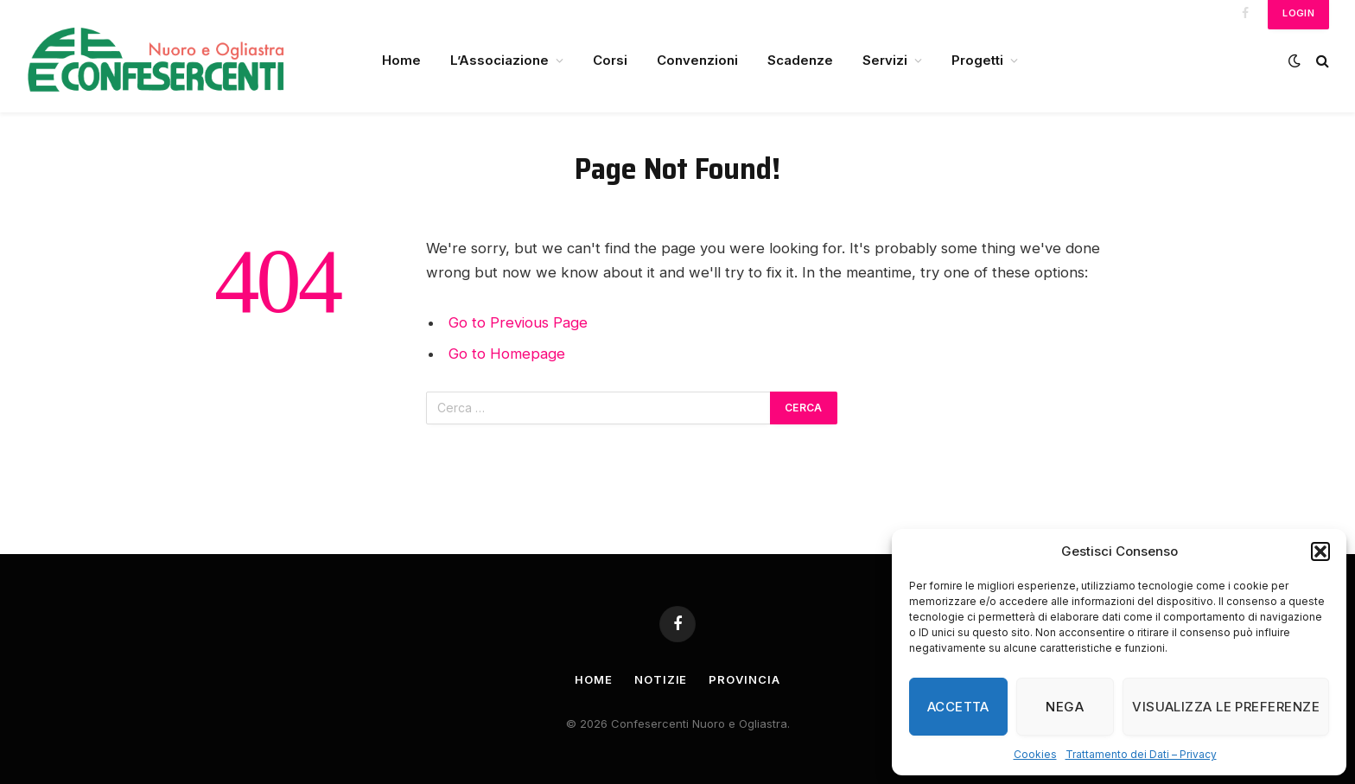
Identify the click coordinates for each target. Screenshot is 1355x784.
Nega (1065, 706)
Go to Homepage (506, 353)
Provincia (744, 679)
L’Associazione (499, 60)
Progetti (977, 60)
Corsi (610, 60)
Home (401, 60)
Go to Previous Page (518, 322)
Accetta (958, 706)
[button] (1320, 551)
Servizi (884, 60)
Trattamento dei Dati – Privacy (1141, 754)
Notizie (660, 679)
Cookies (1035, 754)
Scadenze (800, 60)
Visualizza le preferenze (1226, 706)
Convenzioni (697, 60)
